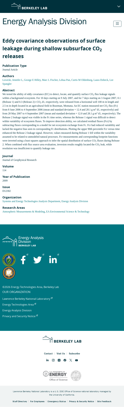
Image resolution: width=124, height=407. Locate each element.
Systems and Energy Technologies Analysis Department (31, 201)
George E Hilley (32, 80)
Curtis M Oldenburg (81, 80)
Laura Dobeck (100, 80)
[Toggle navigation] (117, 24)
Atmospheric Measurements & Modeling (23, 211)
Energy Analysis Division (75, 201)
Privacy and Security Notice (20, 316)
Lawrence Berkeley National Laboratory (27, 299)
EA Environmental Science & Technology (68, 211)
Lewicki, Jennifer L (12, 80)
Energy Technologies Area (19, 304)
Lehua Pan (64, 80)
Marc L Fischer (50, 80)
